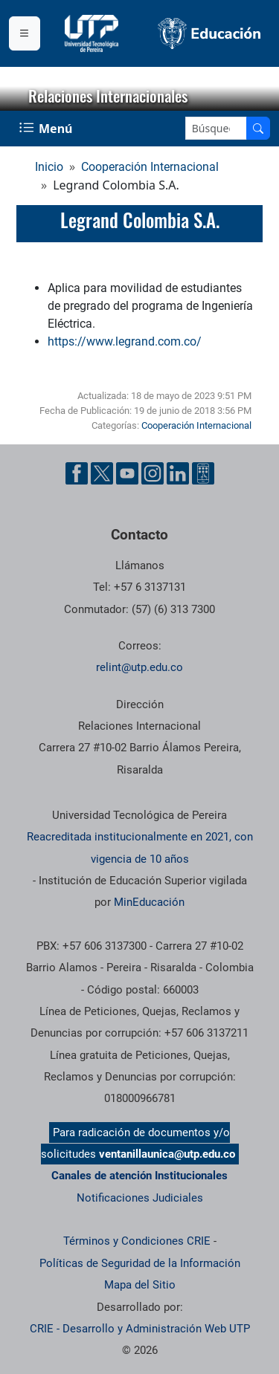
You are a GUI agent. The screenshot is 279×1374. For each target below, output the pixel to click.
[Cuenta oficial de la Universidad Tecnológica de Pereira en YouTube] (127, 473)
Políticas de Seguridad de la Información (139, 1263)
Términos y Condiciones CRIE (137, 1241)
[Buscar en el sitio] (258, 128)
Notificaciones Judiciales (140, 1198)
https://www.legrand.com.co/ (125, 341)
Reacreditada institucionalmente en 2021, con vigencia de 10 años (140, 847)
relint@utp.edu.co (139, 667)
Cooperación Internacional (150, 167)
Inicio (49, 167)
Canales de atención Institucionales (139, 1175)
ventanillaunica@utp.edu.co (167, 1154)
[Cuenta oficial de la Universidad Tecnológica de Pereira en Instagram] (152, 473)
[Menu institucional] (24, 33)
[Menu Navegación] (47, 128)
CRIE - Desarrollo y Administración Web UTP (140, 1328)
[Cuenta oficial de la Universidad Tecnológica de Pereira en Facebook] (76, 473)
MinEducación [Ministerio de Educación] (149, 902)
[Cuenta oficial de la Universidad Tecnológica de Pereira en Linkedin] (178, 473)
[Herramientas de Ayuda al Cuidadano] (203, 473)
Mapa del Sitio (140, 1285)
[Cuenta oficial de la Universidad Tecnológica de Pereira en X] (102, 473)
